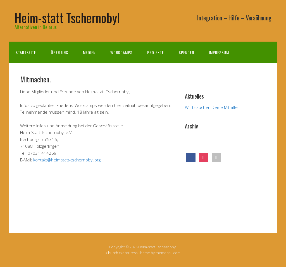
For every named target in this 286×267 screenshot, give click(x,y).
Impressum (219, 52)
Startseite (26, 52)
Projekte (155, 52)
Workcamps (121, 52)
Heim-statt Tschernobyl (67, 17)
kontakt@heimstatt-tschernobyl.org (67, 160)
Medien (89, 52)
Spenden (186, 52)
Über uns (59, 52)
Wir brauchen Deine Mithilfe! (212, 107)
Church (112, 252)
